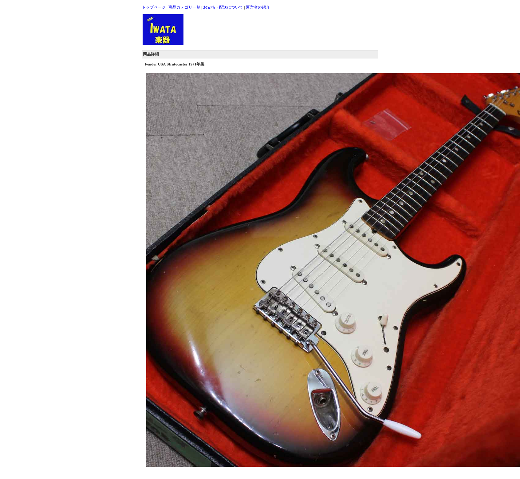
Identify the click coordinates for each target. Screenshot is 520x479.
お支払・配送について (223, 7)
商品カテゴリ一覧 (184, 7)
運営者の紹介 (258, 7)
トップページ (154, 7)
